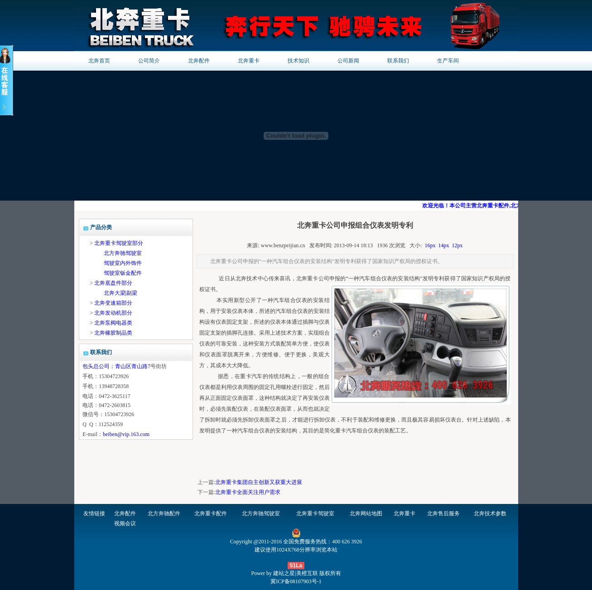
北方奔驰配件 (164, 513)
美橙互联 (307, 573)
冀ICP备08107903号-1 (296, 581)
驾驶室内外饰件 (123, 263)
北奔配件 (199, 61)
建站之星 (284, 573)
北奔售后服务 (443, 513)
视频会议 (125, 523)
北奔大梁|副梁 (120, 293)
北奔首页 (99, 61)
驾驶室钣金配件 (123, 273)
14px (443, 245)
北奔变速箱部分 (113, 303)
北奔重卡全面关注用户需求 (247, 492)
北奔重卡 (249, 61)
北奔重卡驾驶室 (315, 513)
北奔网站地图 (366, 513)
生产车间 (448, 61)
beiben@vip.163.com (126, 434)
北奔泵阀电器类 (113, 323)
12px (457, 245)
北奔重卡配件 (210, 513)
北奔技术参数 (490, 513)
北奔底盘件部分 (113, 283)
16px (430, 245)
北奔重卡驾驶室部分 (118, 243)
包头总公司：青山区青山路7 (116, 366)
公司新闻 (348, 61)
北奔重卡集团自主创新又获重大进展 (258, 482)
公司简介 (149, 61)
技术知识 (298, 61)
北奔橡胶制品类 (113, 333)
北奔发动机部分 (113, 313)
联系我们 (398, 61)
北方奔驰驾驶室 (123, 253)
